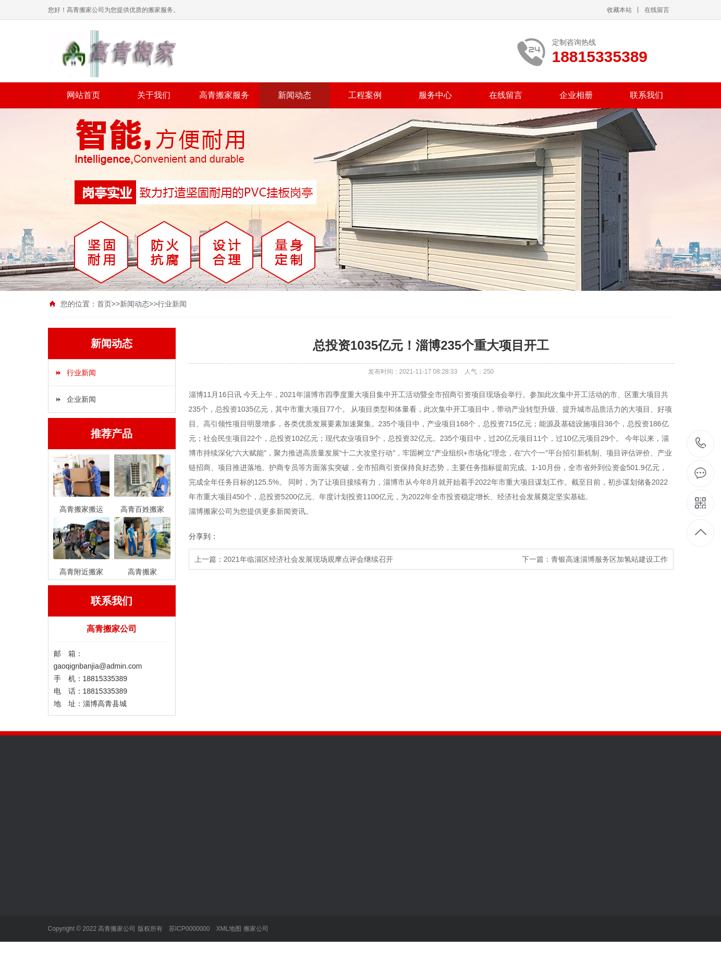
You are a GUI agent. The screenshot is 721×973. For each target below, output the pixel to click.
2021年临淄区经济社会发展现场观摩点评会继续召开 (308, 559)
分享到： (203, 536)
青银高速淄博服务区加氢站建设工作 (609, 559)
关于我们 (153, 95)
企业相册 (576, 95)
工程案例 (365, 95)
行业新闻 (172, 304)
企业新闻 (81, 399)
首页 (104, 304)
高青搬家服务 (224, 95)
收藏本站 (619, 10)
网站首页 (83, 95)
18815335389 (701, 443)
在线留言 (656, 10)
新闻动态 (294, 95)
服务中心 (435, 95)
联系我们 (646, 95)
